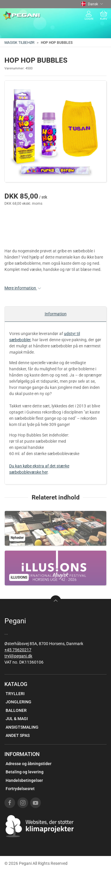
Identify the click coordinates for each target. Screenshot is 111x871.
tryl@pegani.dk (18, 656)
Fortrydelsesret (20, 788)
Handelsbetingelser (24, 780)
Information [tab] (56, 314)
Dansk (92, 4)
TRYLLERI (15, 693)
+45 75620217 (17, 649)
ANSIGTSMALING (22, 727)
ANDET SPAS (18, 735)
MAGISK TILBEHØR (19, 43)
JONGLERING (18, 702)
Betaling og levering (25, 772)
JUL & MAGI (17, 718)
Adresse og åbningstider (29, 763)
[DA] (22, 15)
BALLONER (16, 710)
